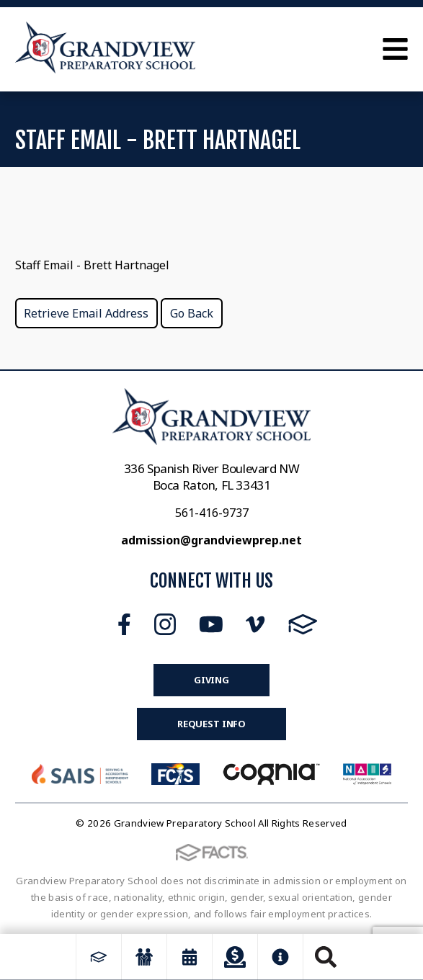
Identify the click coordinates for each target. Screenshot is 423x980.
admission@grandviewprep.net (211, 540)
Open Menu (395, 49)
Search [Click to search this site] (326, 957)
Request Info (211, 723)
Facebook (124, 624)
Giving (211, 679)
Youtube (211, 624)
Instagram (165, 624)
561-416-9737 (212, 513)
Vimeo (255, 624)
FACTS (303, 624)
